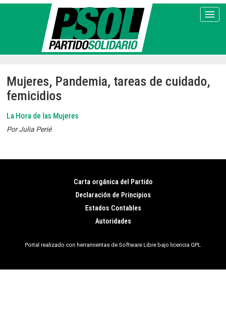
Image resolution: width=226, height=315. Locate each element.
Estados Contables (113, 208)
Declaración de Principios (113, 195)
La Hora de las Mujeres (43, 115)
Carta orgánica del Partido (113, 182)
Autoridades (113, 221)
